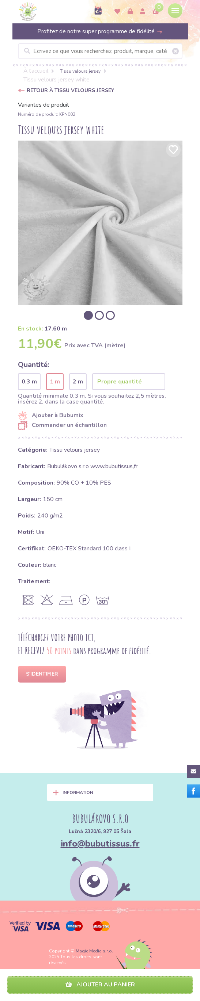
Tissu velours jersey (80, 71)
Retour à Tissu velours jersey (70, 90)
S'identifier (42, 673)
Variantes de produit (43, 105)
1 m (55, 382)
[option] (100, 223)
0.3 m (29, 382)
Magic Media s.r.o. (94, 951)
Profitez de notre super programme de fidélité (100, 31)
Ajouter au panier (100, 985)
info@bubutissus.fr (100, 843)
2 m (78, 382)
